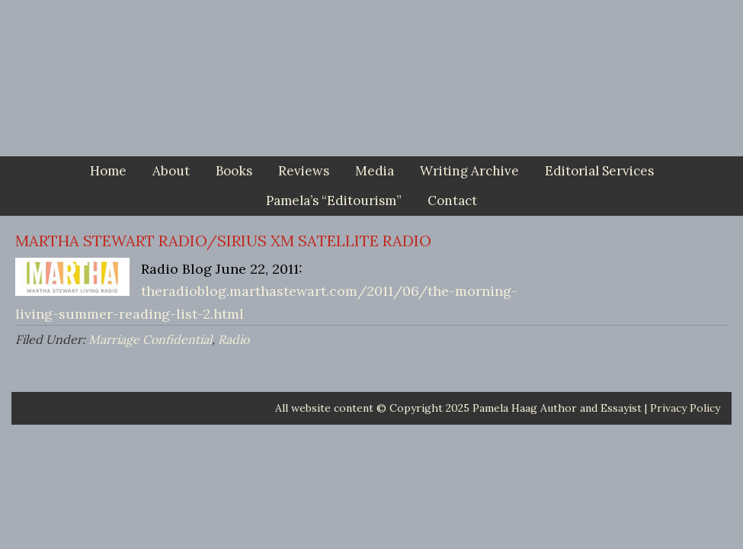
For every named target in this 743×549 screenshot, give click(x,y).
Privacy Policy (685, 408)
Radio (233, 339)
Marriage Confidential (150, 339)
